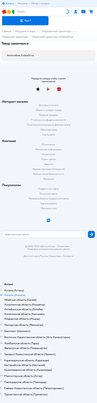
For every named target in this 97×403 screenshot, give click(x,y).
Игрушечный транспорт (56, 31)
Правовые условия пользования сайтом (48, 249)
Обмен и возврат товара (49, 110)
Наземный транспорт (15, 37)
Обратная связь (48, 129)
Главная (6, 31)
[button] (25, 20)
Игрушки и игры (25, 31)
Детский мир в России (36, 256)
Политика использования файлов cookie (48, 124)
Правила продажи (48, 115)
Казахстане (55, 256)
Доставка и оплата (48, 105)
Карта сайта (48, 134)
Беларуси (68, 256)
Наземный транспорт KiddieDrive (52, 37)
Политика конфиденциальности (48, 119)
